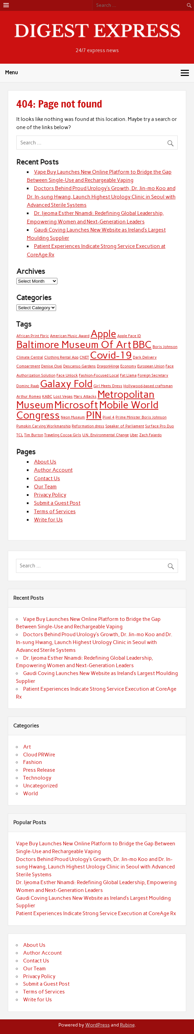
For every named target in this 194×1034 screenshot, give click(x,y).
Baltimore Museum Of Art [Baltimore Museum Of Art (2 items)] (73, 344)
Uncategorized (40, 786)
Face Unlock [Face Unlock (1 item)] (67, 375)
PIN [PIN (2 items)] (94, 415)
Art (27, 747)
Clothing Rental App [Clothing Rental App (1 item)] (61, 357)
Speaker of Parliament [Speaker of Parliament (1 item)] (124, 426)
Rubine (127, 1025)
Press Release (39, 770)
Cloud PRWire (39, 755)
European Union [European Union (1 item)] (150, 366)
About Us (45, 462)
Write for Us (48, 520)
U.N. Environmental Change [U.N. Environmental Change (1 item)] (105, 435)
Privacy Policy (50, 495)
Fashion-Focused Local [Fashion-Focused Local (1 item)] (99, 375)
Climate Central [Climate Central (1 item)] (29, 357)
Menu (11, 72)
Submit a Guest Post (57, 503)
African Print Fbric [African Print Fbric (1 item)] (32, 336)
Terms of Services (55, 511)
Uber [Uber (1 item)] (134, 435)
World (30, 793)
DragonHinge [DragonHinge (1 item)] (108, 366)
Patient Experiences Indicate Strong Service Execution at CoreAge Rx (96, 913)
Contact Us (47, 478)
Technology (37, 778)
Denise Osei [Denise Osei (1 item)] (51, 366)
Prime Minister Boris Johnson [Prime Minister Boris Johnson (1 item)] (141, 417)
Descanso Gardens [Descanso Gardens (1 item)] (79, 366)
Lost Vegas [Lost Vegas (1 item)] (63, 396)
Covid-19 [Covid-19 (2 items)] (111, 355)
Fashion (32, 762)
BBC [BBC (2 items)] (142, 344)
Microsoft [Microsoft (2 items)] (76, 405)
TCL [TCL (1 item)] (19, 435)
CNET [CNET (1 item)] (84, 357)
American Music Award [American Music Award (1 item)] (69, 336)
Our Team (45, 487)
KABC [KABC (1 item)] (47, 396)
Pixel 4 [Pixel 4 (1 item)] (108, 417)
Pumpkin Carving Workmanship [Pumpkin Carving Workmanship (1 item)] (43, 426)
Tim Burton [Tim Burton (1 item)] (33, 435)
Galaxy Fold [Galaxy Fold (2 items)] (66, 384)
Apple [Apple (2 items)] (103, 334)
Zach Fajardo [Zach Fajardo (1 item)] (150, 435)
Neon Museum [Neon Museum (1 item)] (73, 417)
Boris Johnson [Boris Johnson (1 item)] (165, 347)
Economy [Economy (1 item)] (128, 366)
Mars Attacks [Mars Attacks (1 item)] (85, 396)
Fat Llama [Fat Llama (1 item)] (128, 375)
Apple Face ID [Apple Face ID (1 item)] (129, 336)
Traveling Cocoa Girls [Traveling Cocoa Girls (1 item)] (62, 435)
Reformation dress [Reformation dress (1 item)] (88, 426)
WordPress (97, 1025)
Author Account (53, 470)
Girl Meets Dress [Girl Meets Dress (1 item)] (107, 386)
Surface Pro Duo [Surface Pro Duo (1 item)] (159, 426)
